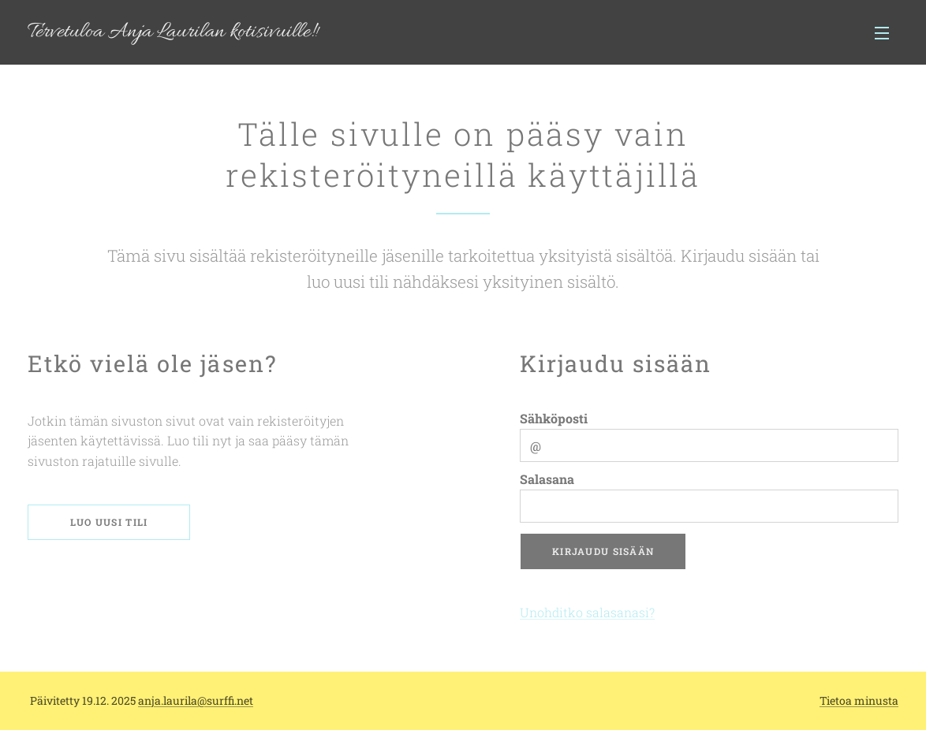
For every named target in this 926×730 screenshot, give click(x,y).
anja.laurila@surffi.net (195, 700)
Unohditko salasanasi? (587, 612)
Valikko (882, 33)
